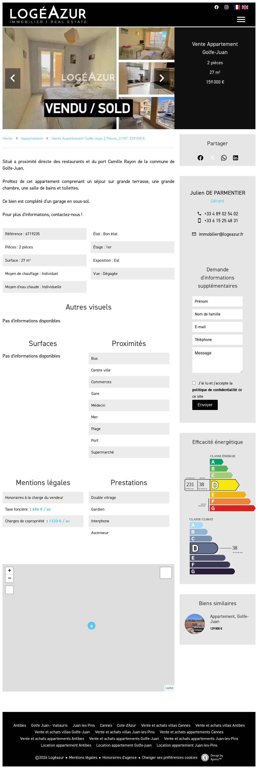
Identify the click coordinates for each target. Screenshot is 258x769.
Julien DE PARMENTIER (217, 192)
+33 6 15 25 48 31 (221, 221)
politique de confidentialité (214, 389)
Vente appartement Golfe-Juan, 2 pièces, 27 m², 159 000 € (98, 138)
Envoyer (205, 405)
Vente (7, 138)
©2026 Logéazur (49, 757)
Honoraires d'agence (119, 757)
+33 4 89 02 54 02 (221, 214)
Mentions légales (83, 757)
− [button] (9, 578)
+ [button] (9, 571)
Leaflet (169, 688)
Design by (211, 757)
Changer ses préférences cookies (169, 757)
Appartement (32, 138)
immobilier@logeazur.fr (221, 234)
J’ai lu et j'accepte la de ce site (217, 389)
